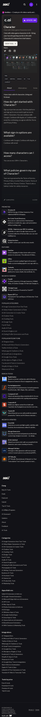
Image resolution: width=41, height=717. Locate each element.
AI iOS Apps (6, 610)
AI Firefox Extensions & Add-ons (12, 607)
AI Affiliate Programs (8, 510)
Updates (4, 518)
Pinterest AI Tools (8, 369)
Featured (5, 498)
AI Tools (4, 530)
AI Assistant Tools (8, 575)
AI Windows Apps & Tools (10, 612)
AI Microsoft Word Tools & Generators (15, 345)
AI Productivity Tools (8, 581)
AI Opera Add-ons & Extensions (12, 620)
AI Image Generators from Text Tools (14, 307)
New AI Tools (6, 490)
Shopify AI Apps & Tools (10, 366)
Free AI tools (6, 683)
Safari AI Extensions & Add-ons (12, 594)
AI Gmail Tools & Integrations (12, 354)
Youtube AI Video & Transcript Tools (13, 672)
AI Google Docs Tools (9, 357)
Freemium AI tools (7, 686)
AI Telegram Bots (8, 342)
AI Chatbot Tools (7, 316)
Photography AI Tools (9, 568)
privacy (31, 710)
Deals (3, 494)
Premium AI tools (7, 688)
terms (37, 710)
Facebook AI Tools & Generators (13, 363)
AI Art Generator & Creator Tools (13, 313)
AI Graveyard (6, 514)
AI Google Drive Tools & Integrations (14, 662)
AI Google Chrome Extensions (11, 596)
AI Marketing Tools (8, 583)
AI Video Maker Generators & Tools (14, 310)
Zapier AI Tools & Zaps (9, 667)
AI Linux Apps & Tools (9, 617)
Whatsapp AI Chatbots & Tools (12, 351)
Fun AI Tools (6, 325)
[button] (36, 5)
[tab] (9, 88)
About (4, 522)
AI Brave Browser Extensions (11, 623)
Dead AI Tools (7, 374)
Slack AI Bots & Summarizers (11, 665)
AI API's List (6, 602)
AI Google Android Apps (9, 615)
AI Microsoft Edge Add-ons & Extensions (15, 599)
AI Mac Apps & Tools (8, 604)
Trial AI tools (6, 691)
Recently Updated (9, 420)
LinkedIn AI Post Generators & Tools (14, 670)
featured (5, 247)
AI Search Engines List (9, 331)
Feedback (5, 526)
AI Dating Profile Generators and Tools (15, 334)
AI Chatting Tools (7, 319)
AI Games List (6, 578)
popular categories (10, 303)
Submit (4, 502)
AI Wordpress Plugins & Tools (12, 360)
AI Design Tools (7, 322)
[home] (6, 4)
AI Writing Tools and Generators (12, 570)
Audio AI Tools (6, 328)
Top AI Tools (6, 506)
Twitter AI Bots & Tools (10, 348)
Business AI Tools (7, 573)
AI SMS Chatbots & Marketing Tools (13, 625)
